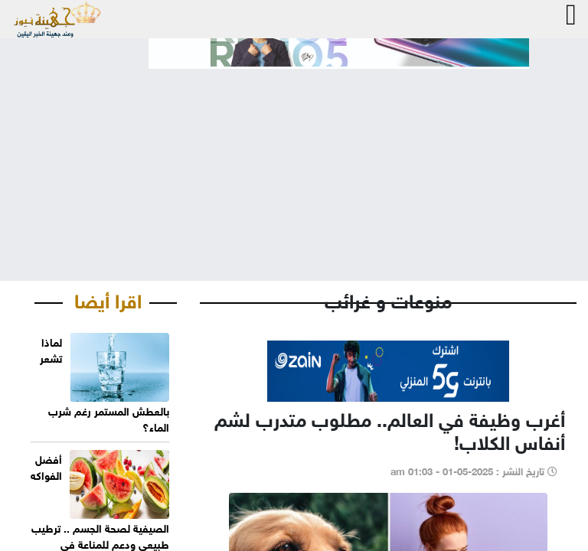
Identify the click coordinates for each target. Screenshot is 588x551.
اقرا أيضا (108, 298)
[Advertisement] (294, 162)
